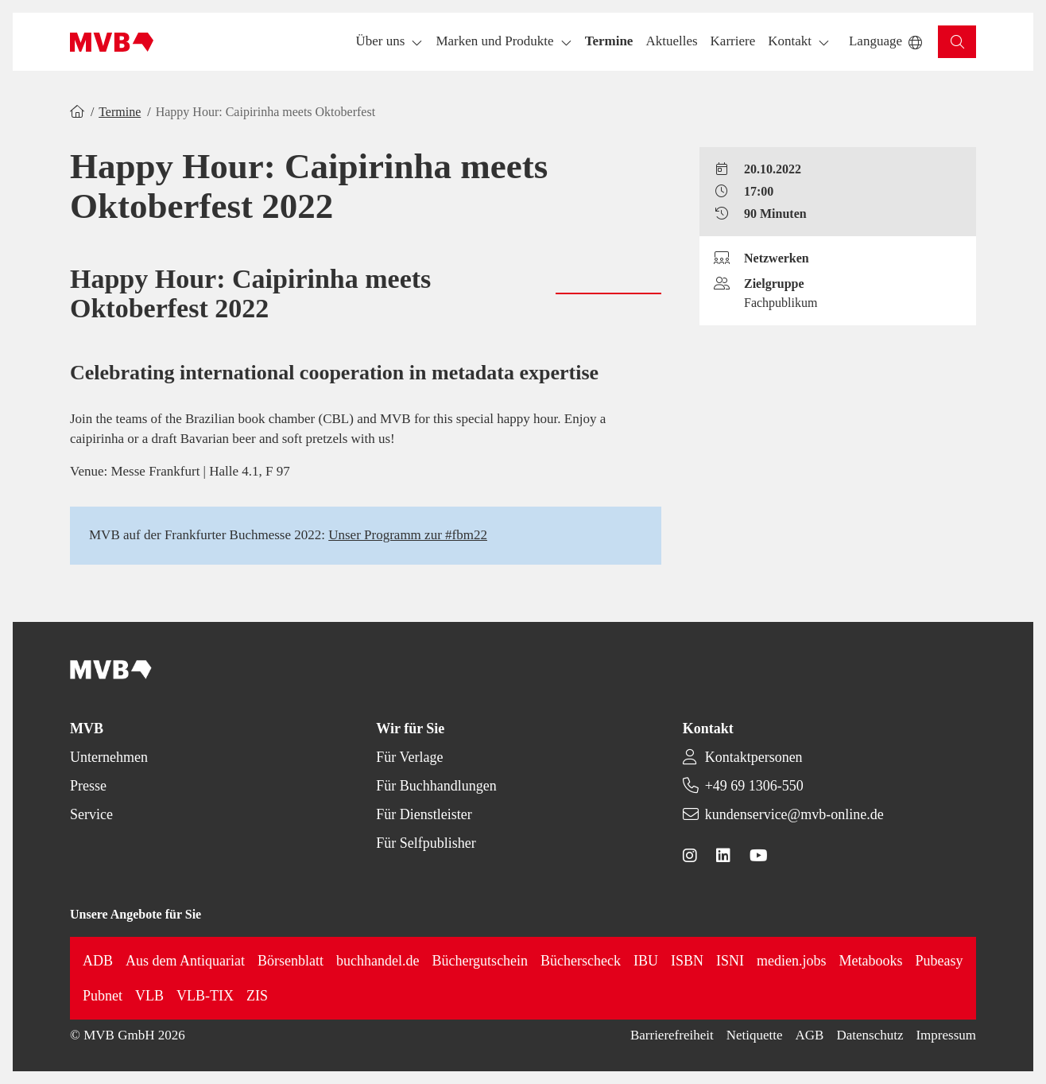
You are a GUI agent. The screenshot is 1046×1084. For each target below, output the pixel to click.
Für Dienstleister (423, 814)
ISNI (730, 961)
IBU (645, 961)
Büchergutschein (480, 961)
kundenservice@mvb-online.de (794, 814)
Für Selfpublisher (426, 843)
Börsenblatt (290, 961)
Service (91, 814)
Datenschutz (869, 1035)
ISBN (687, 961)
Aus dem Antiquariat (185, 961)
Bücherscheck (580, 961)
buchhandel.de (377, 961)
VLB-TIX (205, 996)
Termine (120, 112)
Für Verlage (409, 757)
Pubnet (102, 996)
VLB (149, 996)
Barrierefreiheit (672, 1035)
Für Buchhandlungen (436, 786)
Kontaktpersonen (754, 757)
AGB (810, 1035)
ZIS (257, 996)
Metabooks (871, 961)
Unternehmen (109, 757)
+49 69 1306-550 (754, 786)
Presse (88, 786)
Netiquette (754, 1035)
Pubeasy (939, 961)
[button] (609, 41)
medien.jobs (792, 961)
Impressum (946, 1035)
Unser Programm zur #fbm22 (407, 534)
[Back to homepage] (111, 42)
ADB (98, 961)
